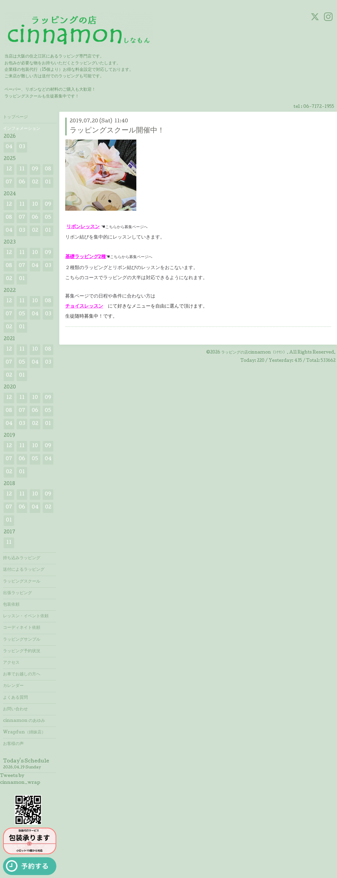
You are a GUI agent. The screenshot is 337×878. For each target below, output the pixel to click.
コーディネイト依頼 (21, 628)
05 (48, 217)
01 (48, 182)
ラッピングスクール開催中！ (117, 131)
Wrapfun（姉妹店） (24, 732)
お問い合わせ (15, 709)
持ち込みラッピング (21, 558)
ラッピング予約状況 (21, 651)
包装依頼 (11, 604)
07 (9, 182)
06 (22, 182)
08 (48, 169)
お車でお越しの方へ (21, 674)
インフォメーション (21, 129)
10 (35, 204)
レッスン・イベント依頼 (26, 616)
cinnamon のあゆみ (24, 721)
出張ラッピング (17, 593)
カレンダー (13, 686)
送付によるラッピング (23, 569)
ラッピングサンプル (21, 639)
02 (35, 182)
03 (22, 147)
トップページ (15, 117)
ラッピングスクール (21, 581)
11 (22, 169)
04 (9, 147)
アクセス (11, 663)
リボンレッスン (83, 226)
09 (35, 169)
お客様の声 (13, 744)
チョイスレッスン (84, 305)
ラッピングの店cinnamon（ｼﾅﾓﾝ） (254, 353)
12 (9, 169)
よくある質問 (15, 697)
